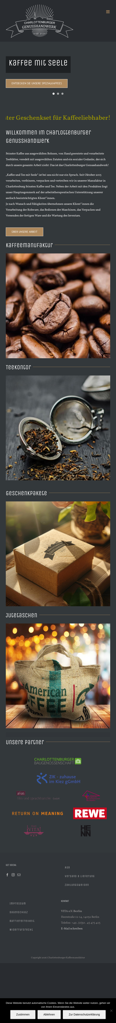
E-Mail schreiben (72, 929)
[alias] (38, 789)
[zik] (58, 771)
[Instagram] (13, 874)
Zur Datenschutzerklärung (84, 1014)
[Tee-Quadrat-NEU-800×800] (58, 377)
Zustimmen (23, 1014)
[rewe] (89, 806)
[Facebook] (7, 874)
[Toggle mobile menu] (108, 12)
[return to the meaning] (37, 806)
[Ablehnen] (111, 1011)
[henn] (86, 824)
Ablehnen (49, 1014)
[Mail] (18, 874)
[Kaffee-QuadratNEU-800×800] (58, 255)
